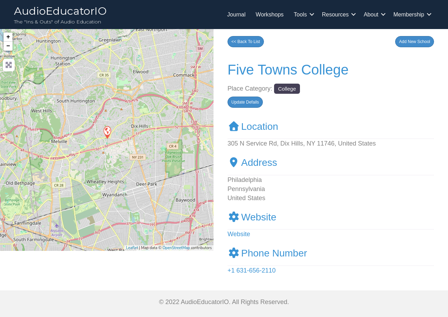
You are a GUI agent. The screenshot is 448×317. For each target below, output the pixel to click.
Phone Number (267, 253)
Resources (335, 14)
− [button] (8, 46)
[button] (414, 41)
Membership (408, 14)
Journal (236, 14)
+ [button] (8, 37)
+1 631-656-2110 (251, 270)
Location (252, 126)
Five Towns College (288, 69)
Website (251, 217)
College (287, 89)
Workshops (270, 14)
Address (252, 162)
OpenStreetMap (176, 248)
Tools (300, 14)
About (371, 14)
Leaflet (132, 248)
